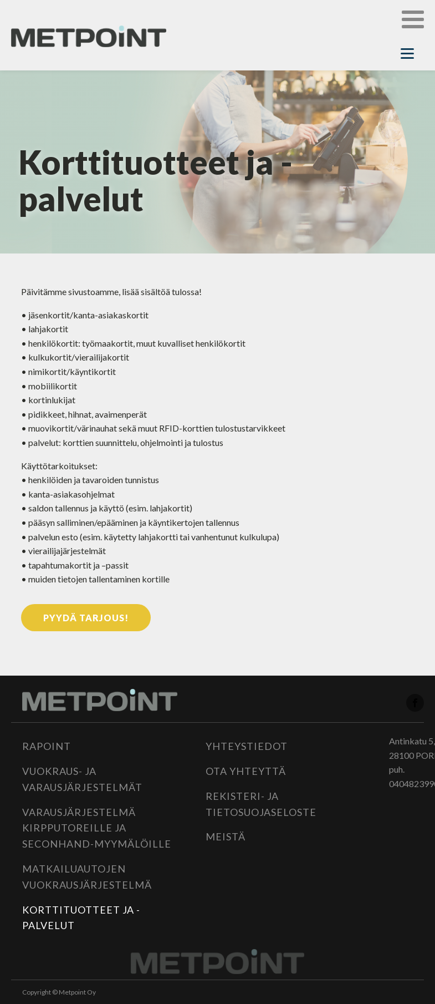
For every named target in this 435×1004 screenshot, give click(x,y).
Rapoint (46, 746)
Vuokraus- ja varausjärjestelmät (82, 779)
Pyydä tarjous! (86, 617)
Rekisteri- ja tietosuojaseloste (261, 804)
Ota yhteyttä (246, 771)
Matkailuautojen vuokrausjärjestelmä (87, 877)
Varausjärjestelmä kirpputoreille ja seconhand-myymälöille (96, 828)
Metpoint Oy (77, 992)
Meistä (225, 836)
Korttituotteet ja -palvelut (81, 918)
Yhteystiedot (247, 746)
